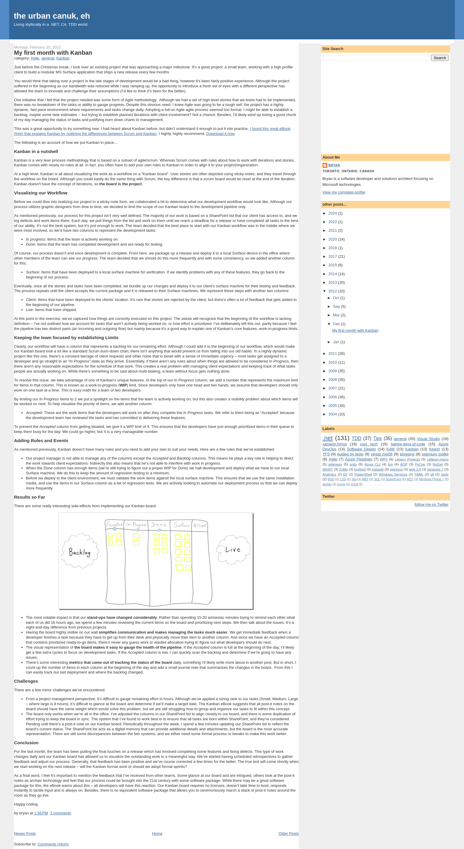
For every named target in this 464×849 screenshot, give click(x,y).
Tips (377, 438)
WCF (410, 479)
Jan (336, 342)
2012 (333, 291)
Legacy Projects (407, 459)
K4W (390, 449)
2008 (333, 379)
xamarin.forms (335, 444)
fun (390, 464)
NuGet (438, 464)
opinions (396, 469)
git (432, 474)
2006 (333, 397)
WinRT (328, 469)
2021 (333, 230)
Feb (337, 324)
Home (157, 833)
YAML (418, 474)
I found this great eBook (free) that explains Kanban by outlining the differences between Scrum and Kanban (152, 131)
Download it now (220, 133)
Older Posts (289, 833)
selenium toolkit (435, 454)
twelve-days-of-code (408, 444)
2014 (333, 274)
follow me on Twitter (432, 504)
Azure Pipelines (358, 459)
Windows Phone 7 (431, 479)
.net (328, 437)
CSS (343, 479)
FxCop (420, 464)
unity (353, 464)
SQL (377, 479)
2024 (333, 213)
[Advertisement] (386, 106)
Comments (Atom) (53, 844)
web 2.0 (415, 469)
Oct (336, 298)
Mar (337, 315)
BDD (331, 479)
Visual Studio (428, 438)
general (47, 58)
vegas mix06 (382, 454)
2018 (333, 248)
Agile (35, 58)
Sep (337, 306)
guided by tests (350, 454)
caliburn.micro (438, 459)
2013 (333, 282)
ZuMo (343, 469)
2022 (333, 222)
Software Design (361, 449)
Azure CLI (372, 464)
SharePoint (393, 479)
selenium (335, 464)
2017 (333, 256)
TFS (326, 454)
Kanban (63, 58)
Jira (354, 479)
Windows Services (393, 474)
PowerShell (363, 474)
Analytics (329, 474)
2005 (333, 405)
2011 (333, 353)
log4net (359, 469)
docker (327, 484)
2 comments (60, 813)
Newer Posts (25, 833)
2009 (333, 371)
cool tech (369, 444)
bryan (334, 165)
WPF (384, 459)
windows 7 (435, 469)
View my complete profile (344, 192)
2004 (333, 414)
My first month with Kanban (53, 52)
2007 (333, 388)
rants (445, 474)
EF (345, 474)
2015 (333, 265)
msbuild (378, 469)
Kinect (434, 449)
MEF (365, 479)
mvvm (341, 484)
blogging (407, 454)
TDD (356, 438)
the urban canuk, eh (52, 15)
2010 (333, 362)
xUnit (354, 484)
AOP (403, 464)
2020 (333, 239)
